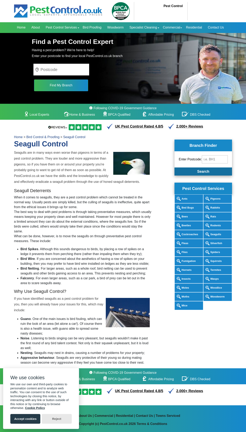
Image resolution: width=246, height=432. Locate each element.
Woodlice (216, 287)
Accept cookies (25, 418)
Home (21, 27)
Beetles (186, 225)
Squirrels (216, 261)
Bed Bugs (188, 207)
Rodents (215, 225)
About (35, 27)
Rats (213, 216)
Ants (184, 198)
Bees (185, 216)
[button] (37, 68)
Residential (194, 27)
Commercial (171, 27)
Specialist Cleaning (143, 27)
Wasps (214, 278)
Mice (184, 305)
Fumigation (189, 261)
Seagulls (215, 234)
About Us (84, 415)
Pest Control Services (61, 27)
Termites (215, 269)
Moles (185, 287)
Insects (186, 278)
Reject (56, 418)
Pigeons (215, 198)
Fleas (185, 243)
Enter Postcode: (190, 159)
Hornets (186, 269)
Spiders (215, 252)
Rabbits (215, 207)
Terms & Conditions (152, 424)
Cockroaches (190, 234)
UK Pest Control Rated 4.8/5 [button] (139, 126)
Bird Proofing (92, 27)
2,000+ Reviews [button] (189, 126)
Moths (185, 296)
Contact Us (216, 27)
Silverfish (216, 243)
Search (203, 171)
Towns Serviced (168, 415)
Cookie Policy (35, 408)
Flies (185, 252)
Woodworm (115, 27)
